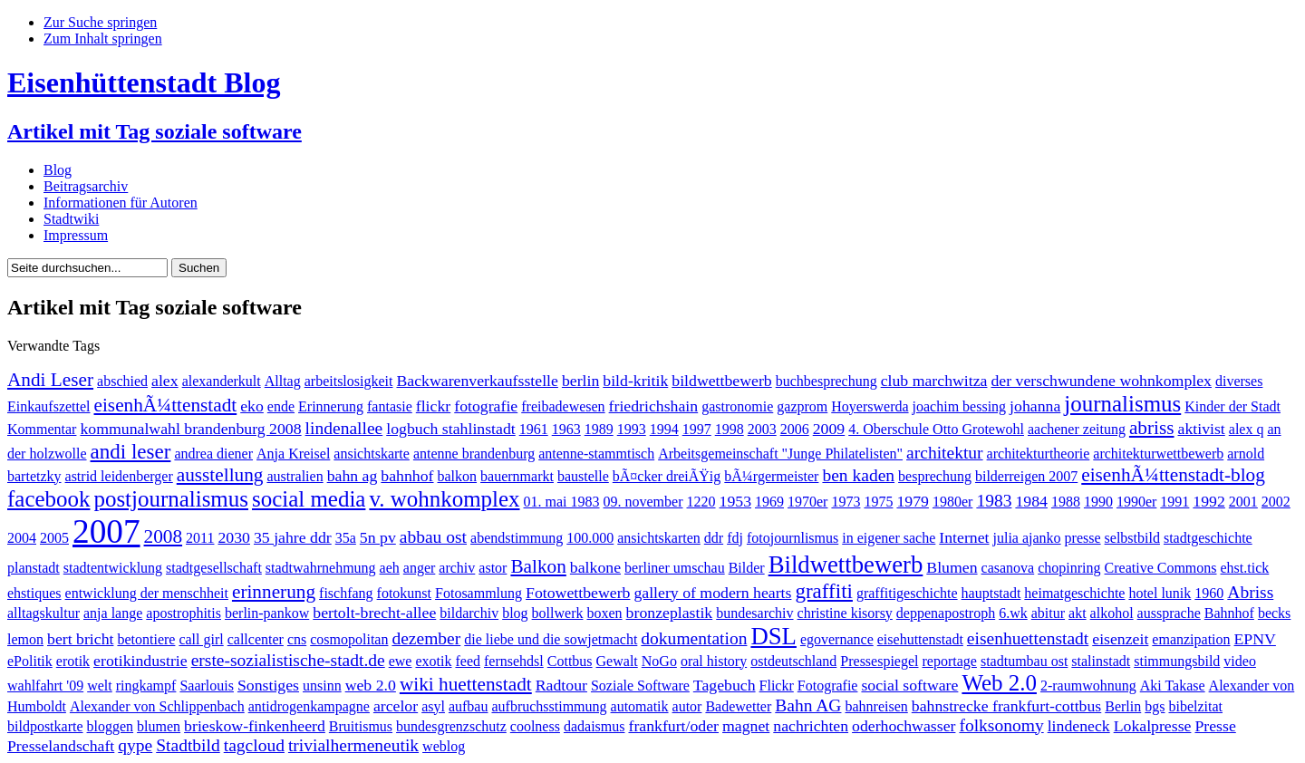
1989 (599, 429)
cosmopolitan (349, 639)
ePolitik (30, 661)
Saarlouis (206, 685)
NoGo (659, 661)
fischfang (346, 593)
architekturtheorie (1038, 453)
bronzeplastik (669, 613)
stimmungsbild (1177, 661)
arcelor (395, 706)
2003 (762, 429)
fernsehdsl (514, 661)
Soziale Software (640, 685)
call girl (201, 639)
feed (467, 661)
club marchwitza (934, 381)
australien (294, 476)
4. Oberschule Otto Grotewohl (936, 429)
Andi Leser (50, 380)
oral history (714, 661)
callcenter (255, 639)
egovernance (837, 639)
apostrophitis (183, 613)
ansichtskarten (659, 538)
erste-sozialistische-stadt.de (288, 660)
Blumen (951, 567)
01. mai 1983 (562, 501)
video (1239, 661)
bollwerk (558, 613)
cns (296, 639)
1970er (807, 501)
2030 (234, 537)
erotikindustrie (140, 661)
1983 (993, 500)
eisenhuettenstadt (1027, 638)
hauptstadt (991, 593)
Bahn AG (808, 705)
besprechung (935, 476)
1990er (1136, 501)
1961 (533, 429)
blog (514, 613)
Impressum (76, 235)
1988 (1065, 501)
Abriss (1250, 592)
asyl (433, 706)
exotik (433, 661)
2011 (200, 538)
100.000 (590, 538)
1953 (736, 501)
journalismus (1122, 403)
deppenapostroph (945, 613)
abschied (122, 381)
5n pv (378, 537)
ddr (713, 538)
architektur (944, 452)
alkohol (1112, 613)
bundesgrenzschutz (451, 726)
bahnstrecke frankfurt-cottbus (1006, 706)
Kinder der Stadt (1232, 406)
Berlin (1123, 706)
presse (1083, 538)
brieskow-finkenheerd (254, 726)
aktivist (1201, 429)
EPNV (1255, 639)
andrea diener (213, 453)
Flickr (776, 685)
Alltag (283, 381)
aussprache (1169, 613)
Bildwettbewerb (845, 564)
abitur (1048, 613)
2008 (163, 536)
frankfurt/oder (673, 726)
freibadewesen (562, 406)
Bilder (747, 567)
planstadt (33, 567)
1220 (701, 501)
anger (419, 567)
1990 (1098, 501)
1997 (696, 429)
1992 (1209, 501)
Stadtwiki (71, 219)
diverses (1238, 381)
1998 (729, 429)
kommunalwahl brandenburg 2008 (190, 429)
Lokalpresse (1153, 726)
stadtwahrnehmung (321, 567)
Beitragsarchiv (86, 186)
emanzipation (1191, 639)
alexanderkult (221, 381)
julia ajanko (1027, 538)
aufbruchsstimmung (548, 706)
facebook (48, 499)
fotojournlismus (792, 538)
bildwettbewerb (721, 381)
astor (492, 567)
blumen (158, 726)
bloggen (110, 726)
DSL (773, 636)
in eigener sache (888, 538)
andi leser (131, 451)
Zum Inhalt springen (103, 38)
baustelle (583, 476)
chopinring (1069, 567)
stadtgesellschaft (214, 567)
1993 (631, 429)
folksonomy (1001, 725)
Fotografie (828, 685)
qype (135, 745)
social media (308, 499)
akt (1077, 613)
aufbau (468, 706)
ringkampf (146, 685)
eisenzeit (1120, 639)
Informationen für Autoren (121, 202)
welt (99, 685)
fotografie (485, 406)
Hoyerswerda (869, 406)
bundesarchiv (754, 613)
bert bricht (80, 639)
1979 (912, 501)
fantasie (389, 406)
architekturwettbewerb (1158, 453)
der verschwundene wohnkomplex (1101, 381)
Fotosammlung (478, 593)
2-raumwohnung (1088, 685)
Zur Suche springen (100, 22)
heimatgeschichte (1074, 593)
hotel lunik (1159, 593)
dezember (426, 638)
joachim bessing (960, 406)
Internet (964, 537)
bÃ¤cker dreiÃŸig (667, 476)
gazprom (802, 406)
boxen (604, 613)
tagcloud (254, 745)
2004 (21, 538)
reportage (950, 661)
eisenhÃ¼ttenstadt (165, 405)
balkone (595, 567)
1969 (769, 501)
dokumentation (694, 638)
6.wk (1013, 613)
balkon (458, 476)
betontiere (146, 639)
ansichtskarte (372, 453)
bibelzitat (1195, 706)
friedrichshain (654, 406)
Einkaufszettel (49, 406)
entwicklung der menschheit (146, 593)
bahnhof (407, 476)
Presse (1214, 726)
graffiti (824, 591)
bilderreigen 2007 (1026, 476)
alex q (1246, 429)
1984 (1031, 501)
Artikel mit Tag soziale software (154, 131)
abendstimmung (516, 538)
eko (252, 406)
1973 (845, 501)
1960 (1208, 593)
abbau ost (433, 536)
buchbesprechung (826, 381)
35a (345, 538)
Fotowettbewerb (578, 593)
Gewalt (617, 661)
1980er (952, 501)
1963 (566, 429)
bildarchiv (469, 613)
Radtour (561, 685)
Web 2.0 (999, 683)
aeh (390, 567)
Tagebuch (724, 685)
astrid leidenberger (119, 476)
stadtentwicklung (112, 567)
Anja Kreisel (293, 453)
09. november (643, 501)
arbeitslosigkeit (348, 381)
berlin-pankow (267, 613)
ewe (400, 661)
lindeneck (1079, 726)
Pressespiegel (879, 661)
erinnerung (273, 592)
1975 (878, 501)
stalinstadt (1100, 661)
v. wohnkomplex (444, 499)
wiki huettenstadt (466, 684)
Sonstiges (268, 685)
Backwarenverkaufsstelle (476, 381)
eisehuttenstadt (920, 639)
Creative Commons (1161, 567)
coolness (535, 726)
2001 (1243, 501)
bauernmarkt (517, 476)
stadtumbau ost (1024, 661)
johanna (1035, 406)
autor (687, 706)
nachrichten (810, 726)
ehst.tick (1245, 567)
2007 (106, 531)
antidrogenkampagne (309, 706)
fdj (735, 538)
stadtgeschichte (1208, 538)
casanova (1008, 567)
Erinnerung (330, 406)
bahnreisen (876, 706)
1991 (1174, 501)
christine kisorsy (845, 613)
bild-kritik (635, 381)
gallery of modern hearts (712, 593)
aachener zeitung (1077, 429)
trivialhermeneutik (353, 745)
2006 (794, 429)
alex (165, 381)
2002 (1276, 501)
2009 (829, 429)
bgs (1155, 706)
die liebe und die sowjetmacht (550, 639)
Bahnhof (1229, 613)
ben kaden (858, 475)
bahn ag (352, 476)
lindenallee (344, 428)
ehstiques (34, 593)
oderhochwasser (903, 726)
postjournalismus (170, 499)
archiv (457, 567)
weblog (443, 746)
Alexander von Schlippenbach (157, 706)
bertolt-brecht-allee (374, 613)
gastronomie (737, 406)
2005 (54, 538)
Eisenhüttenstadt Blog (143, 82)
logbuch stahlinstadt (450, 429)
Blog (58, 170)
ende (281, 406)
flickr (433, 406)
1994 (664, 429)
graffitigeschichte (907, 593)
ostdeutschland (793, 661)
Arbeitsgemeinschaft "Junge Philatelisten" (780, 453)
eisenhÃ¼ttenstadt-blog (1173, 475)
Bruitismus (360, 726)
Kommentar (41, 429)
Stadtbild (187, 745)
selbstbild (1132, 538)
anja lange (112, 613)
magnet (745, 726)
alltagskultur (43, 613)
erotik (73, 661)
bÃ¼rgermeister (771, 476)
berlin (580, 381)
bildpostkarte (45, 726)
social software (909, 685)
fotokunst (404, 593)
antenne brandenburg (474, 453)
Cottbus (570, 661)
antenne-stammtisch (596, 453)
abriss (1151, 428)
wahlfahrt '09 (45, 685)
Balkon (538, 566)
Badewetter (738, 706)
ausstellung (220, 475)
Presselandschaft (60, 746)
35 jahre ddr (293, 537)
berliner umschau (674, 567)
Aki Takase (1172, 685)
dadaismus (594, 726)
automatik (640, 706)
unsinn (322, 685)
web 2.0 (370, 685)
